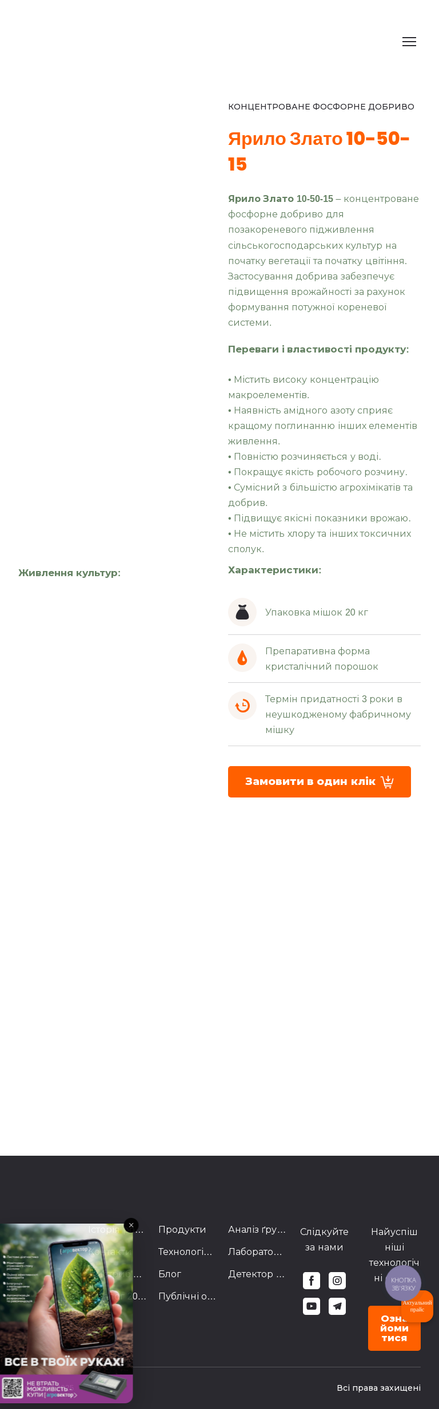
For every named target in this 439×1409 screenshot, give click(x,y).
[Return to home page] (84, 41)
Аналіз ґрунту (257, 1229)
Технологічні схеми (187, 1252)
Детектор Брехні (257, 1274)
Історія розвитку (117, 1229)
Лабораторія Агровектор (257, 1252)
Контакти (110, 1252)
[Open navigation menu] (409, 41)
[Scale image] (27, 605)
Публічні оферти (187, 1296)
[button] (319, 781)
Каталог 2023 (117, 1296)
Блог (169, 1274)
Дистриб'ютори (117, 1274)
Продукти (182, 1229)
